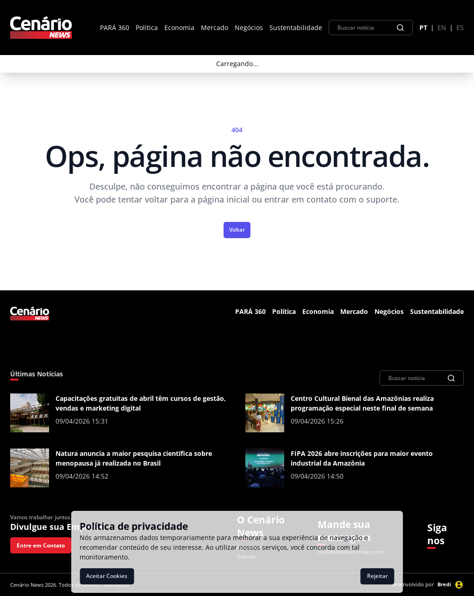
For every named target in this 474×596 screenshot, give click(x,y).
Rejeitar (377, 576)
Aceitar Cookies (106, 576)
